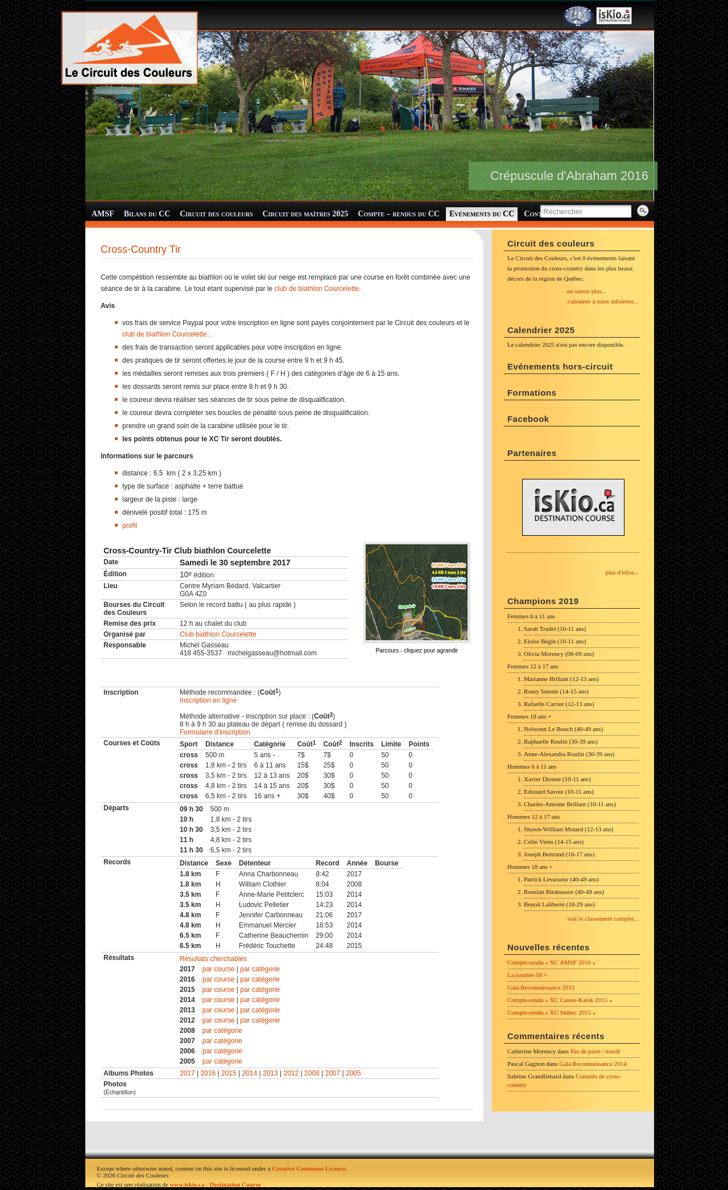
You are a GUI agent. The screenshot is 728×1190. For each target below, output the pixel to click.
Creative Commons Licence (308, 1168)
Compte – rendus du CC (399, 214)
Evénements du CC (481, 214)
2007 (333, 1073)
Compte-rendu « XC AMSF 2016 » (551, 962)
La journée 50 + (527, 974)
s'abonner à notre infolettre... (603, 301)
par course (218, 969)
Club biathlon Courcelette (218, 634)
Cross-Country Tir (141, 249)
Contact (538, 214)
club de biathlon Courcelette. (318, 289)
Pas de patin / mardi (595, 1051)
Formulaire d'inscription (215, 732)
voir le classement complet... (603, 918)
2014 (250, 1073)
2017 (187, 1073)
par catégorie (260, 969)
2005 (353, 1073)
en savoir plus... (586, 291)
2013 (270, 1073)
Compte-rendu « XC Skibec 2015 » (551, 1012)
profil (129, 526)
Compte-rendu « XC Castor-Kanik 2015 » (560, 999)
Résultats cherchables (213, 959)
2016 (208, 1073)
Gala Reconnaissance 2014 (593, 1063)
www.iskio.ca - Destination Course (214, 1184)
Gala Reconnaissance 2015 (541, 987)
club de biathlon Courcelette (164, 334)
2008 (312, 1073)
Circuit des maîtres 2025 (306, 214)
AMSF (103, 214)
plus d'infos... (622, 572)
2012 (291, 1073)
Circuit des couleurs (216, 214)
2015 (229, 1073)
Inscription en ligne (208, 700)
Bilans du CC (147, 214)
